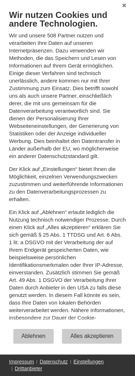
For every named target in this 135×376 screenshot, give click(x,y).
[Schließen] (124, 5)
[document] (67, 169)
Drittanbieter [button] (28, 368)
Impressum (21, 362)
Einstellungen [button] (88, 362)
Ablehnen (34, 336)
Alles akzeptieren (91, 336)
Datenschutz (54, 362)
